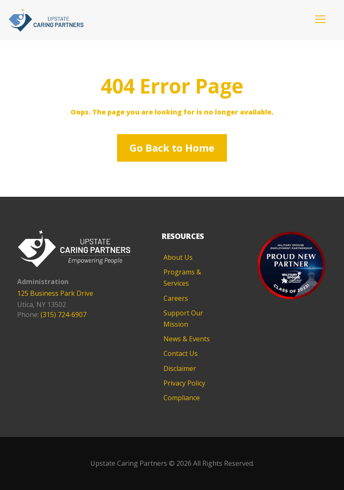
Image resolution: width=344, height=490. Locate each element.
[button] (320, 19)
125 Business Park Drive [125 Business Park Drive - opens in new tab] (55, 293)
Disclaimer (179, 368)
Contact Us (180, 353)
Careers (175, 298)
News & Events (186, 338)
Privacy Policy (184, 383)
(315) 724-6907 (64, 314)
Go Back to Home (172, 148)
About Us (178, 257)
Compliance (181, 397)
